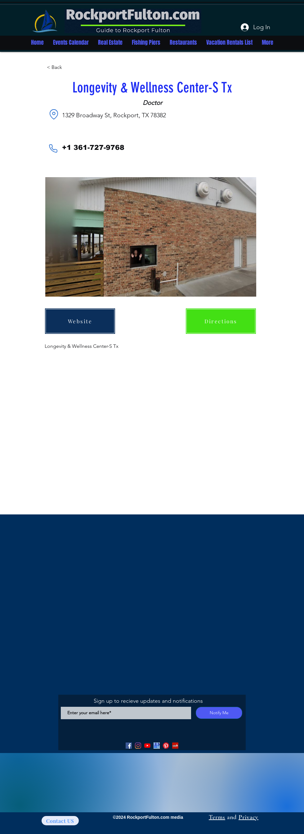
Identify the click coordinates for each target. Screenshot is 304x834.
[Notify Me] (219, 713)
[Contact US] (60, 820)
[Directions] (221, 321)
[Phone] (53, 148)
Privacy (248, 817)
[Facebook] (129, 745)
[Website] (80, 321)
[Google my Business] (157, 745)
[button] (67, 67)
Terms (217, 817)
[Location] (53, 114)
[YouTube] (147, 745)
